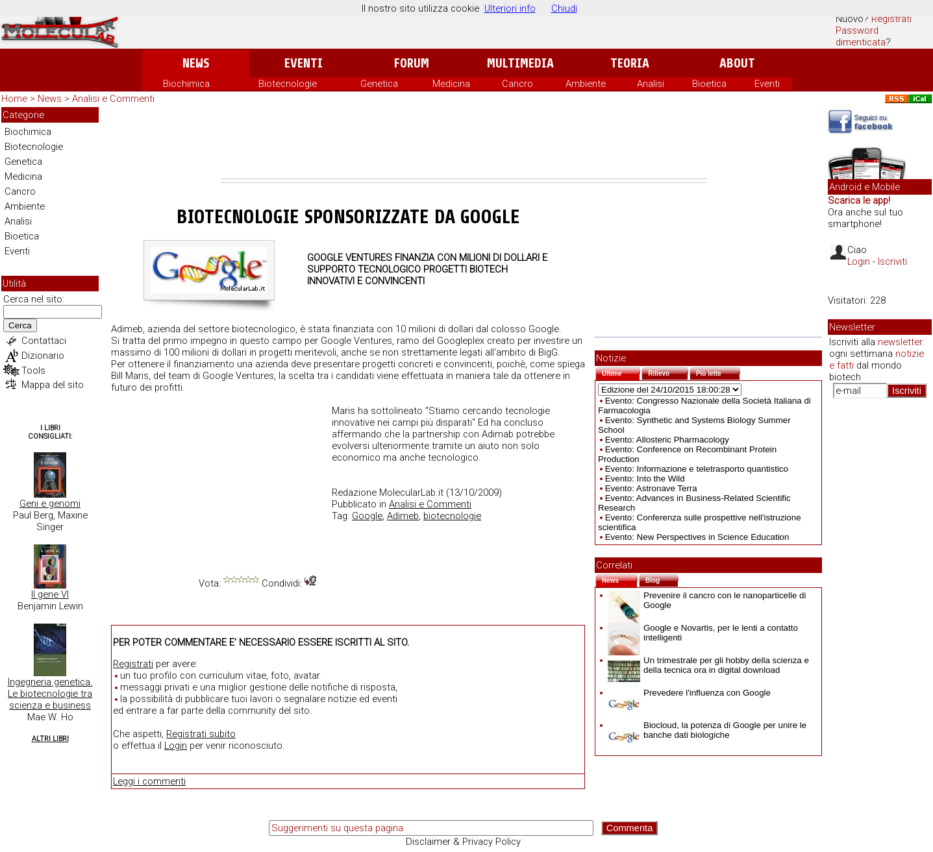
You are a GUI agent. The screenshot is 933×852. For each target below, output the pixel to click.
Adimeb (403, 516)
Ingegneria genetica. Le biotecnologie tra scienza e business (50, 693)
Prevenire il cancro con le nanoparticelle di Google (707, 600)
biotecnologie (452, 516)
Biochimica (186, 84)
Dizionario (42, 355)
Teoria (629, 63)
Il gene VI (50, 594)
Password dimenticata (861, 36)
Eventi (303, 63)
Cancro (517, 84)
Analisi (650, 84)
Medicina (451, 84)
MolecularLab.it (411, 492)
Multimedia (520, 63)
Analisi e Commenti (113, 98)
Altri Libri (50, 739)
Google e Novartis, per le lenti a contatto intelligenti (703, 632)
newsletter (900, 342)
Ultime (621, 372)
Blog (661, 579)
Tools (33, 370)
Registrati (891, 19)
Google (367, 516)
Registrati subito (201, 734)
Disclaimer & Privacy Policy (463, 841)
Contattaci (43, 341)
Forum (411, 63)
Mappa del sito (52, 385)
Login (175, 745)
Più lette (718, 372)
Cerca (20, 325)
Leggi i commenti (149, 781)
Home (14, 98)
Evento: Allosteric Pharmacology (667, 439)
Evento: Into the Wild (645, 478)
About (737, 63)
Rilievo (668, 372)
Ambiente (586, 84)
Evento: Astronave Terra (651, 488)
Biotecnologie (287, 84)
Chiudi (564, 8)
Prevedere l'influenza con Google (689, 693)
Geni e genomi (50, 503)
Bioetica (709, 84)
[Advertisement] (463, 143)
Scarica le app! (859, 200)
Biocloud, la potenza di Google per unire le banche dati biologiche (707, 730)
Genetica (379, 84)
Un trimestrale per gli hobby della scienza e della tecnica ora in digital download (708, 665)
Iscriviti (892, 261)
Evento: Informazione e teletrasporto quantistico (696, 469)
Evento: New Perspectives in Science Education (697, 537)
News (195, 63)
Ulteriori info (510, 8)
